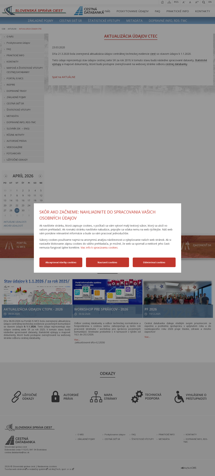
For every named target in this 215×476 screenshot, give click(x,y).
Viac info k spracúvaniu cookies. (99, 247)
